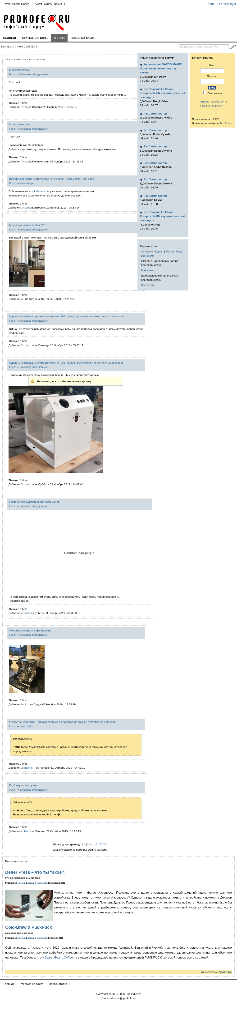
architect (25, 831)
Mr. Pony (225, 123)
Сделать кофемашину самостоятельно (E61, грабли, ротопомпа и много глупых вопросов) (66, 316)
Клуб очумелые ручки (23, 785)
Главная (9, 37)
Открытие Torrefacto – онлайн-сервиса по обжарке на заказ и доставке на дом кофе (62, 721)
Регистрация (227, 4)
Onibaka (25, 207)
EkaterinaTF (27, 767)
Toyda (24, 106)
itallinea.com (41, 191)
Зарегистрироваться (212, 101)
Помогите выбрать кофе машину (30, 630)
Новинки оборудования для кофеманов (34, 501)
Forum (12, 74)
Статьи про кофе (35, 37)
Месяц (170, 251)
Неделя (158, 251)
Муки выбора (27, 183)
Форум (59, 37)
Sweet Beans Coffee (16, 4)
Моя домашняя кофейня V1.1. (28, 224)
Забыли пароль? (212, 105)
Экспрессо (27, 345)
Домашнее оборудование (34, 74)
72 (100, 844)
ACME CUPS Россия (48, 4)
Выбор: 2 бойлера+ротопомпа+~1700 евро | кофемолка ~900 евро (51, 178)
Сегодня (146, 251)
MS (22, 298)
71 (97, 844)
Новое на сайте (83, 37)
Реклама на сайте (32, 984)
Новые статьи (58, 984)
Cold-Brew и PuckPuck (28, 927)
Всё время (148, 255)
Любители (20, 883)
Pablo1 (24, 704)
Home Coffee (27, 726)
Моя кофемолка (19, 69)
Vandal (24, 612)
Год (178, 251)
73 (104, 844)
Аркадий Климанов (37, 883)
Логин (211, 4)
